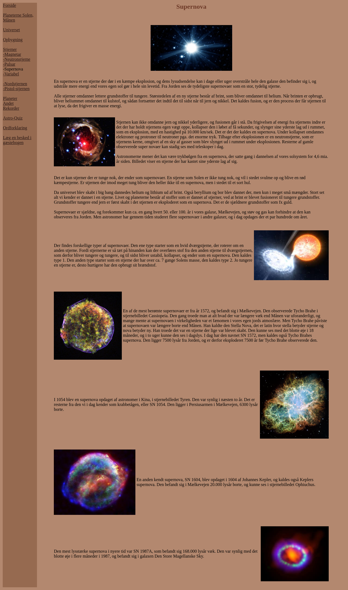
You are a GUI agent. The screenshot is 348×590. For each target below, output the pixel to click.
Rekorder (11, 108)
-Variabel (11, 74)
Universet (11, 29)
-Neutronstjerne (16, 59)
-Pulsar (9, 64)
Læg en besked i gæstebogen (17, 140)
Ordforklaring (15, 128)
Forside (9, 5)
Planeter (10, 98)
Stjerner (10, 49)
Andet (8, 103)
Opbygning (13, 39)
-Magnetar (12, 54)
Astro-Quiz (13, 118)
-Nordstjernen (15, 83)
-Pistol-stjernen (16, 88)
